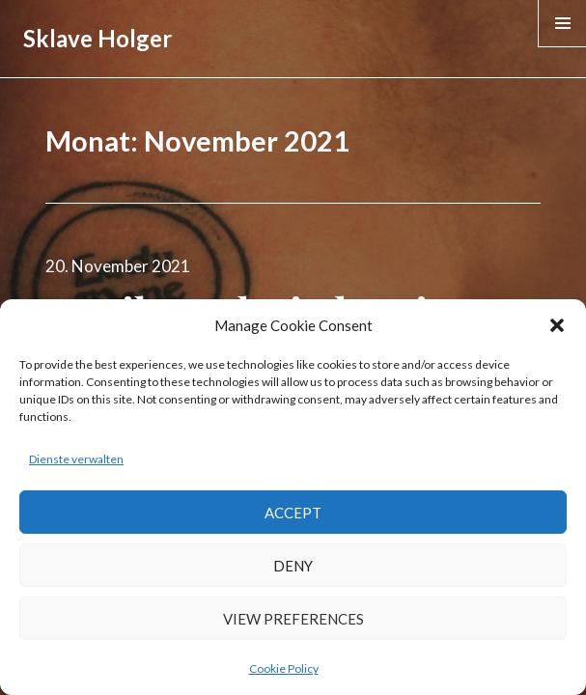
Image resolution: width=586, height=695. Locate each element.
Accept (293, 512)
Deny (293, 565)
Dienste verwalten (76, 459)
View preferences (293, 618)
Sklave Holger (97, 38)
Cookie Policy (284, 668)
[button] (557, 325)
